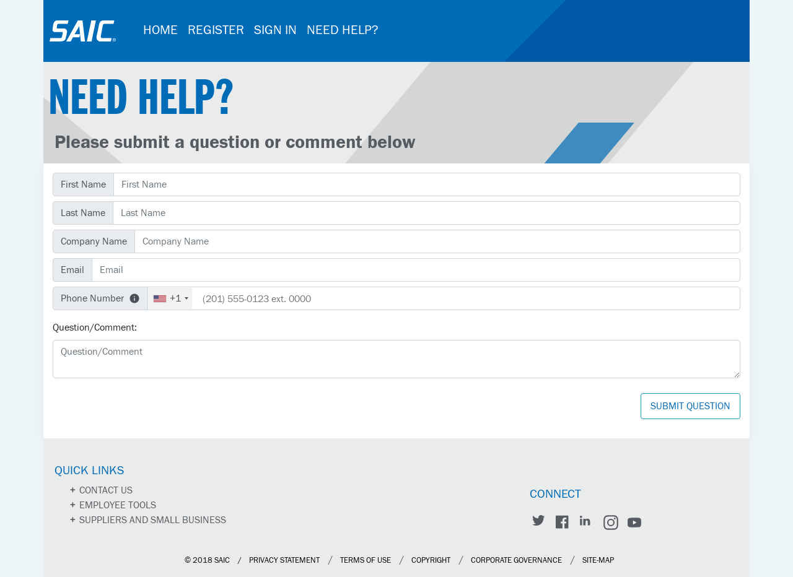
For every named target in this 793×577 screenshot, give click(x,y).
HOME (160, 30)
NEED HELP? (343, 30)
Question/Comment (93, 327)
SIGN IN (275, 30)
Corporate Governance (516, 561)
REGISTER (216, 30)
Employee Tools (117, 505)
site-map (598, 561)
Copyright (430, 561)
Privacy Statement (284, 561)
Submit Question (690, 406)
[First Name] (426, 184)
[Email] (416, 270)
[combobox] (170, 298)
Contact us (106, 490)
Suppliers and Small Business (152, 520)
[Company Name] (437, 241)
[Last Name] (426, 213)
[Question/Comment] (396, 359)
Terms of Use (365, 561)
